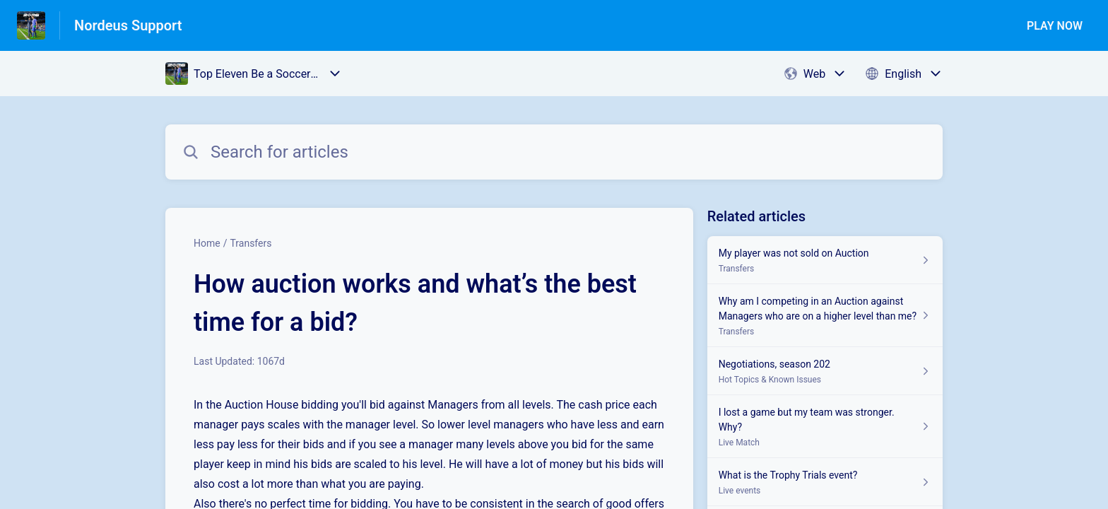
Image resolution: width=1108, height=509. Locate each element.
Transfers (250, 243)
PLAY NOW (1055, 26)
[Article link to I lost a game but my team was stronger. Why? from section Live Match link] (825, 426)
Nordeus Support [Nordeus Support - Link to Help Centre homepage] (128, 25)
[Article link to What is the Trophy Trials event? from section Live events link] (825, 482)
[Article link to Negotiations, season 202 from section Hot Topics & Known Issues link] (825, 371)
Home (207, 243)
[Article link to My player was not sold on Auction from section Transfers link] (825, 260)
